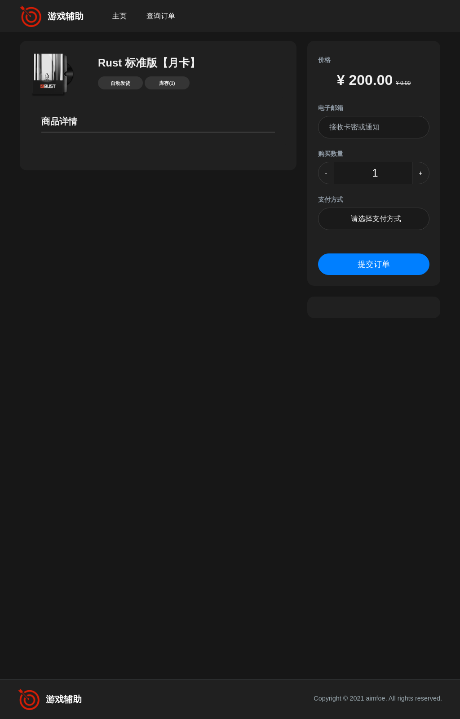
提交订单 (374, 264)
